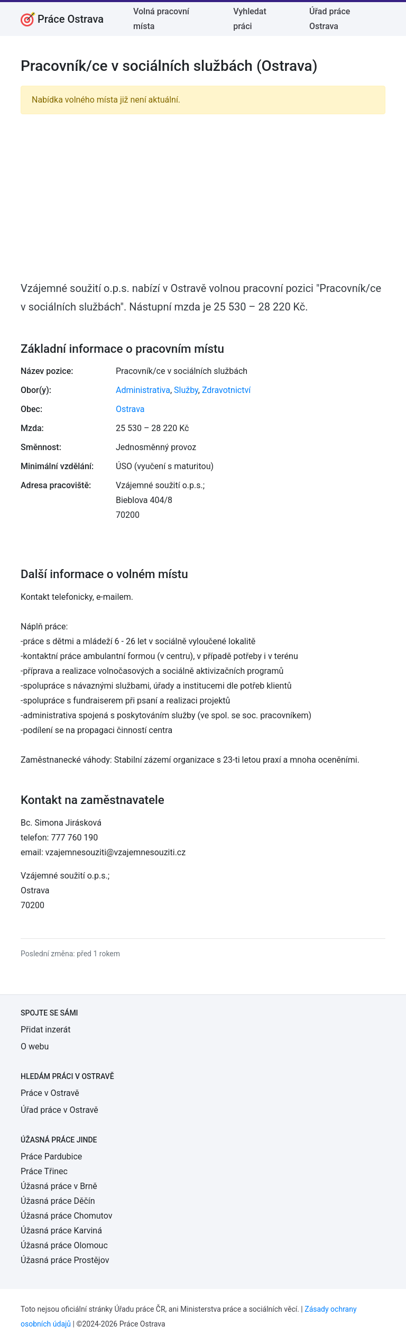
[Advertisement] (203, 197)
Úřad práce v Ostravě (59, 1110)
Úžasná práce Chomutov (66, 1216)
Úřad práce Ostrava (329, 18)
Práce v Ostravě (50, 1093)
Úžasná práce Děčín (58, 1201)
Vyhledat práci (249, 18)
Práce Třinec (44, 1171)
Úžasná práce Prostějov (65, 1260)
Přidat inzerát (45, 1030)
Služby (186, 390)
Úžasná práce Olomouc (64, 1245)
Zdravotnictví (226, 390)
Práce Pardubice (51, 1156)
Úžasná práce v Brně (59, 1186)
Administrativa (143, 390)
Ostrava (130, 409)
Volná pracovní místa (161, 18)
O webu (35, 1046)
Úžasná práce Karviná (61, 1231)
